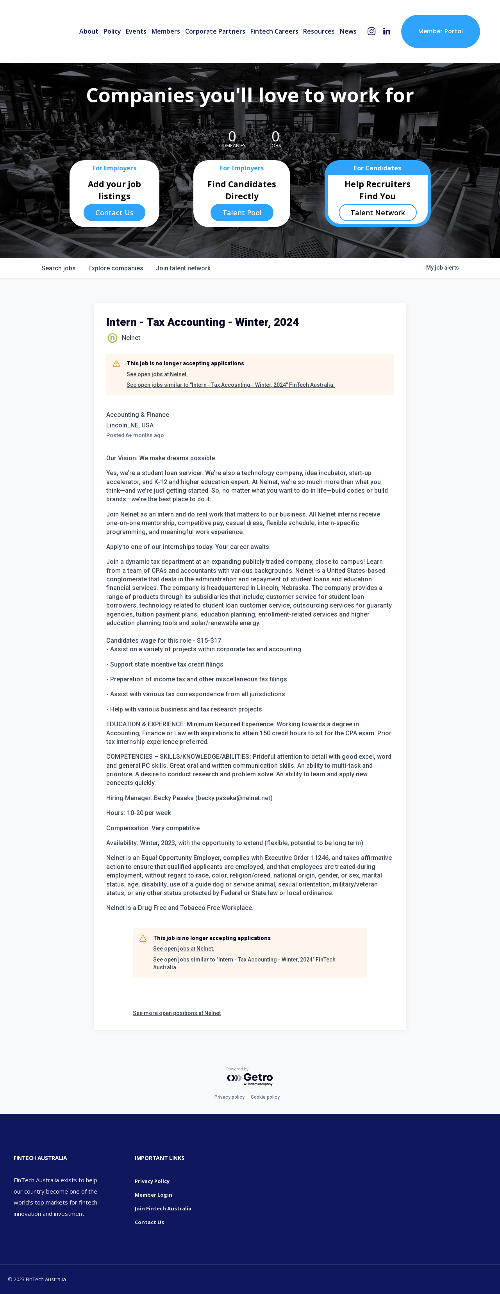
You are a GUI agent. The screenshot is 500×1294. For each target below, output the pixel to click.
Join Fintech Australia (163, 1208)
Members (166, 31)
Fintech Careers (274, 31)
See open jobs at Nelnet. (157, 374)
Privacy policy (229, 1097)
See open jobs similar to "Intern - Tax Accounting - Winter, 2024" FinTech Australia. (231, 385)
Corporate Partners (215, 31)
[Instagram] (372, 31)
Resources (319, 31)
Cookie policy (265, 1097)
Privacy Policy (152, 1181)
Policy (112, 31)
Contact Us (114, 212)
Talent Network (377, 212)
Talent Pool (242, 212)
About (88, 31)
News (348, 31)
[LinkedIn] (386, 31)
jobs (58, 268)
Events (136, 31)
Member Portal (440, 31)
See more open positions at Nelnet (177, 1013)
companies (115, 268)
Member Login (153, 1194)
